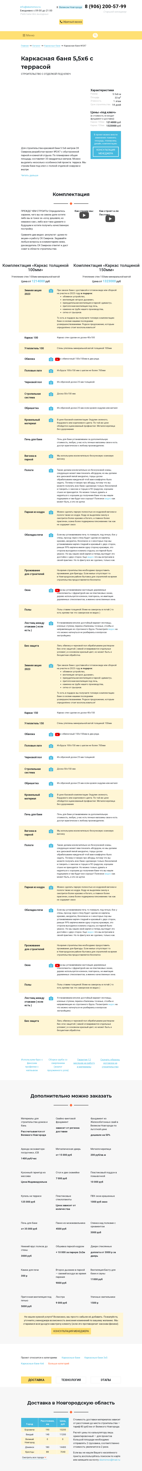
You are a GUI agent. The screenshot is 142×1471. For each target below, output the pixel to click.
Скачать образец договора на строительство (110, 1063)
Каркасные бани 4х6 (32, 1363)
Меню (28, 35)
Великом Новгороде (70, 7)
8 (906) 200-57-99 (105, 6)
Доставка (36, 1380)
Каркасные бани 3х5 (96, 1357)
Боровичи (29, 1429)
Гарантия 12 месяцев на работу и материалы (84, 1063)
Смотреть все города (34, 1457)
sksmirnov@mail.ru (109, 1459)
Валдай (29, 1434)
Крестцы (29, 1452)
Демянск (29, 1447)
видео (108, 498)
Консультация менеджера (106, 151)
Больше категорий (58, 1363)
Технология (71, 1380)
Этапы (106, 1380)
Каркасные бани (71, 1357)
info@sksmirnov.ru (30, 6)
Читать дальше (29, 175)
